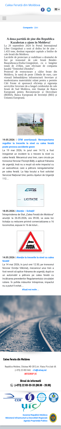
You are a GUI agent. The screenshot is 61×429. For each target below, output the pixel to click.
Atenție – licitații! (25, 211)
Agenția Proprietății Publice (35, 421)
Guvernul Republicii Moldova (35, 415)
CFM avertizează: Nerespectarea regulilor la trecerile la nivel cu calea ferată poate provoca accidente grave (28, 143)
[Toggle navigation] (4, 18)
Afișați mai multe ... (30, 289)
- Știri (30, 27)
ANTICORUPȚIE (30, 374)
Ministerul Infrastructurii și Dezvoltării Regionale (26, 418)
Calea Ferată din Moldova (22, 5)
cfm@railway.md (39, 370)
